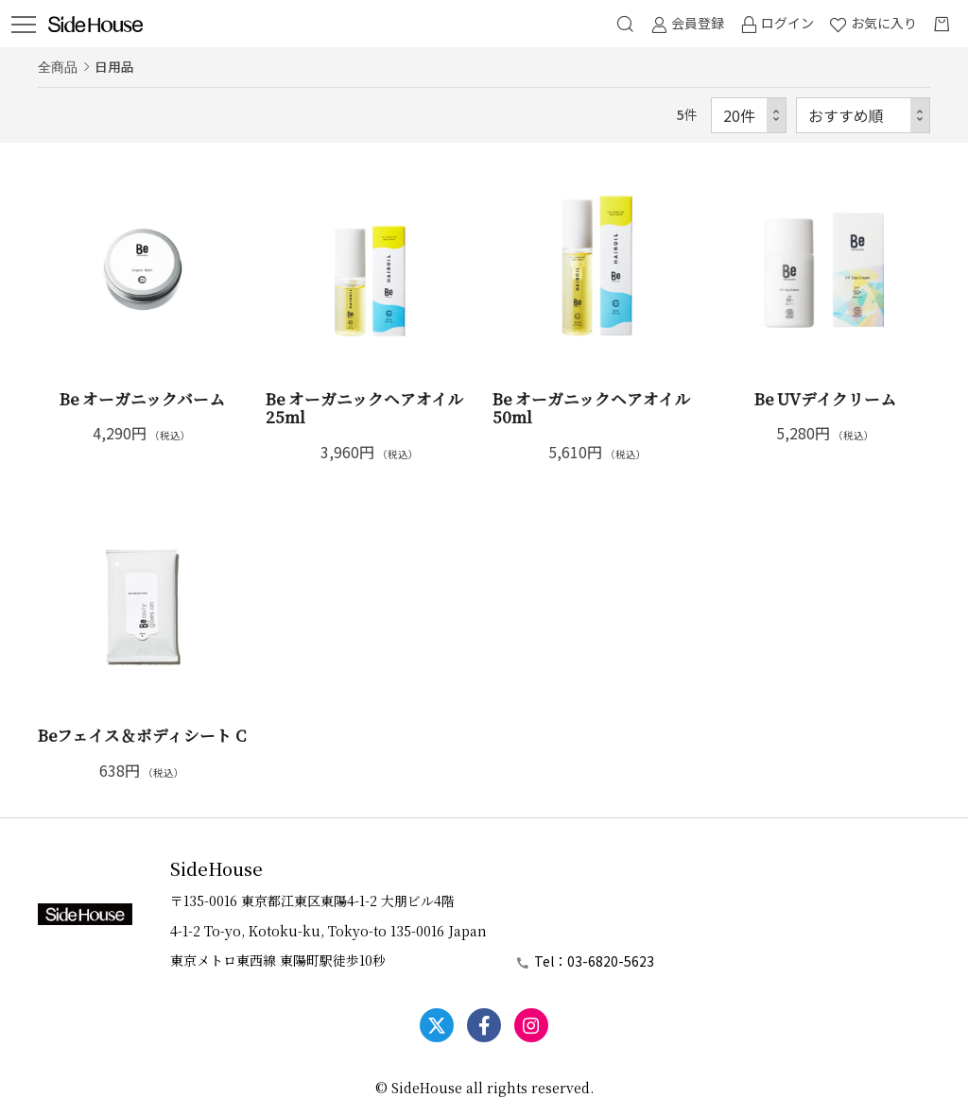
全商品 (58, 66)
